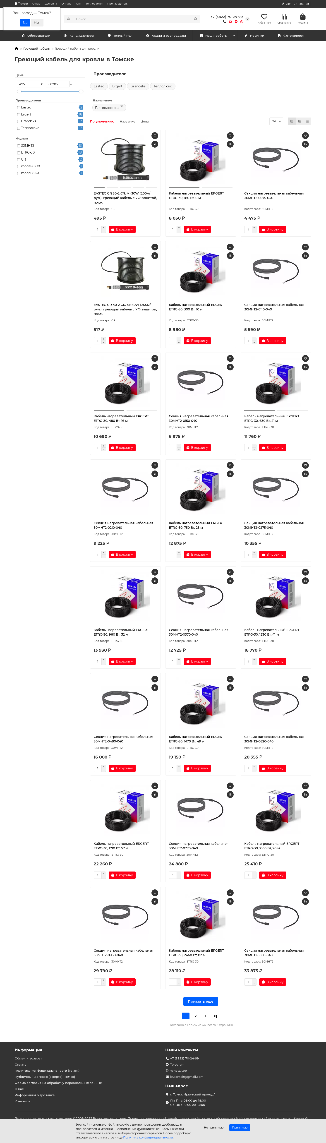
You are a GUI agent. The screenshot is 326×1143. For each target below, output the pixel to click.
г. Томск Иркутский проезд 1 (193, 1094)
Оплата (67, 3)
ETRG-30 (28, 152)
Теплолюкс (30, 128)
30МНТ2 (27, 146)
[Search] (137, 19)
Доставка (51, 3)
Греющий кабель (36, 48)
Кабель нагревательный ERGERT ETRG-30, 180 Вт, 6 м (196, 195)
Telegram (177, 1064)
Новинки (254, 35)
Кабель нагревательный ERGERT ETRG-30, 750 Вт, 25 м (196, 525)
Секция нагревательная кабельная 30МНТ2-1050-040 (274, 952)
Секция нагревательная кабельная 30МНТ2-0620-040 (274, 739)
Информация (28, 1050)
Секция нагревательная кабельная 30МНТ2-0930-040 (123, 952)
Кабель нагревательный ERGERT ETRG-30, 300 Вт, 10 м (196, 307)
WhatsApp (178, 1070)
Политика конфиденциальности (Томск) (47, 1070)
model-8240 (30, 173)
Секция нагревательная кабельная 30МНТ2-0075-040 (274, 195)
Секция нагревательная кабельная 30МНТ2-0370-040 (198, 632)
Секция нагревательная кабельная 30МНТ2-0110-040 (274, 307)
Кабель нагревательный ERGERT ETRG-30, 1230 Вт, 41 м (271, 632)
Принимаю (239, 1127)
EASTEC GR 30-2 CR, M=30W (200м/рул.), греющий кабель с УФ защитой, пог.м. (125, 197)
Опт (78, 3)
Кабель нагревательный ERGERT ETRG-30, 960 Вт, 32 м (121, 632)
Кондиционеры (36, 35)
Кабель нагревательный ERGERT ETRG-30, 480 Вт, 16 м (121, 418)
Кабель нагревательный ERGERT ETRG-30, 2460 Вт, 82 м (196, 952)
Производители (118, 3)
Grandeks (28, 121)
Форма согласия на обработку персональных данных (58, 1083)
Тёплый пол (119, 35)
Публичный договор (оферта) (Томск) (45, 1076)
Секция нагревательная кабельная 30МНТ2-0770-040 (198, 846)
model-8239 (30, 166)
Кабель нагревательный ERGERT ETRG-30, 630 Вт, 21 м (271, 418)
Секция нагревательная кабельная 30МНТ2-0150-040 (198, 418)
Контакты (22, 1101)
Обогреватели (79, 35)
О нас (36, 3)
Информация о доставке (35, 1095)
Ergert (26, 114)
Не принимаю (213, 1127)
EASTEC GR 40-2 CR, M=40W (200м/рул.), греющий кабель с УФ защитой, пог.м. (125, 309)
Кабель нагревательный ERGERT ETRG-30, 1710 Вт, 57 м (121, 846)
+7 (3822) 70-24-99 (227, 16)
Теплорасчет (94, 3)
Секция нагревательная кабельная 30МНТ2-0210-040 (123, 525)
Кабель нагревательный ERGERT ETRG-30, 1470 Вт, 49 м (196, 739)
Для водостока (107, 108)
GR (23, 159)
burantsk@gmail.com (187, 1076)
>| (215, 1016)
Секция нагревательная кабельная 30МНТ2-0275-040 (274, 525)
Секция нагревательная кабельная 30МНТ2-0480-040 (123, 739)
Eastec (26, 107)
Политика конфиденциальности (148, 1137)
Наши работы (213, 35)
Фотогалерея (290, 35)
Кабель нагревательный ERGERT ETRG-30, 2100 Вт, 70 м (271, 846)
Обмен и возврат (28, 1058)
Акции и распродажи (166, 35)
